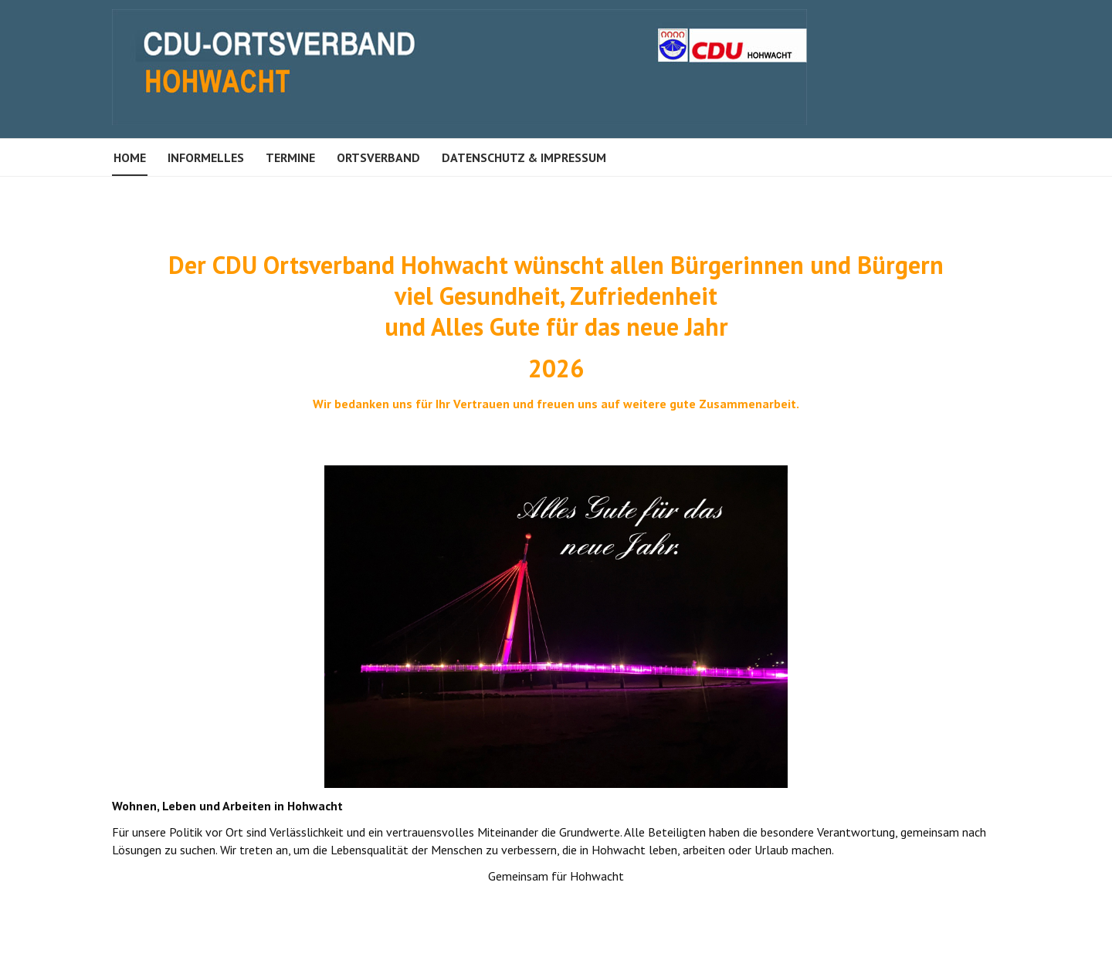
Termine (290, 157)
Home (130, 157)
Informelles (206, 157)
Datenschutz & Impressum (524, 157)
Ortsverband (378, 157)
